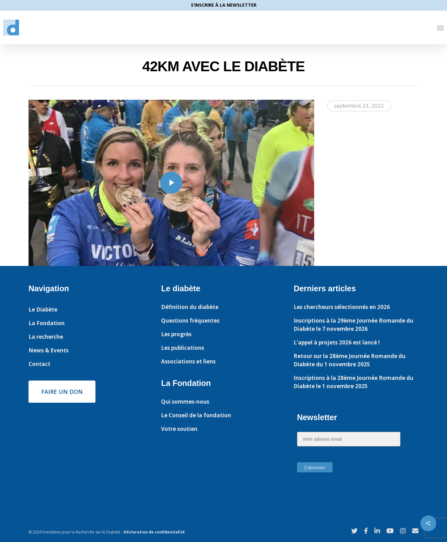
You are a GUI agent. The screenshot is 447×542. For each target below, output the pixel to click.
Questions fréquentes (190, 320)
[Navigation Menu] (440, 27)
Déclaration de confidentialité (154, 532)
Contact (39, 364)
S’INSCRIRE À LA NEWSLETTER (223, 5)
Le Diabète (43, 309)
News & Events (48, 350)
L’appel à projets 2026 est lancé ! (337, 342)
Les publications (182, 347)
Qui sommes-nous (185, 401)
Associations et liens (188, 361)
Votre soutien (179, 428)
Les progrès (176, 334)
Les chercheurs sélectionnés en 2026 (342, 307)
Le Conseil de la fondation (196, 415)
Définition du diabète (189, 307)
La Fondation (47, 323)
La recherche (46, 336)
